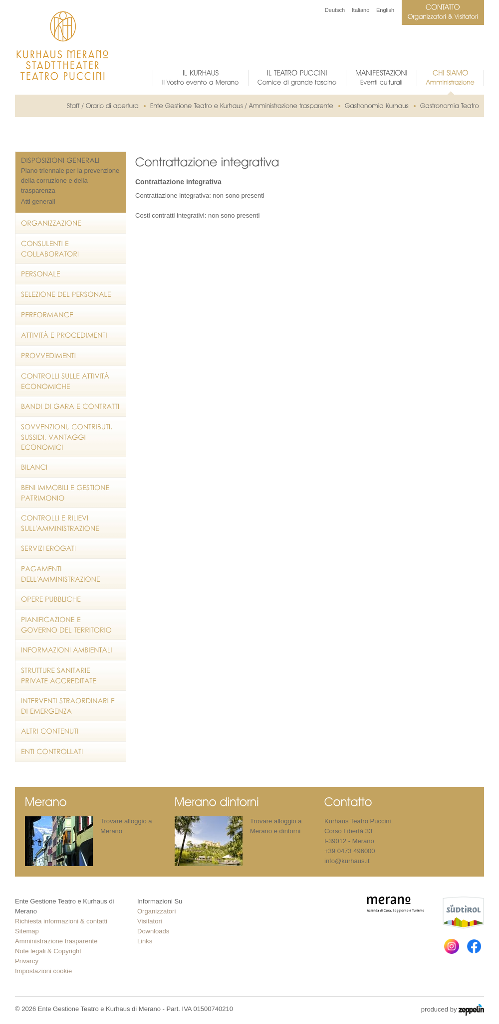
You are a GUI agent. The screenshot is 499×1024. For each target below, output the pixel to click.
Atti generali (38, 201)
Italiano (360, 10)
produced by (452, 1010)
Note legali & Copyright (48, 951)
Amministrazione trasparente (56, 941)
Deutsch (335, 10)
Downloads (153, 931)
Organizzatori (156, 911)
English (385, 10)
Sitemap (27, 931)
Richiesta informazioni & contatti (61, 921)
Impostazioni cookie (43, 971)
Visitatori (149, 921)
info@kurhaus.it (347, 861)
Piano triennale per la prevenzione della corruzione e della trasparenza (70, 180)
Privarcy (26, 961)
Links (144, 941)
